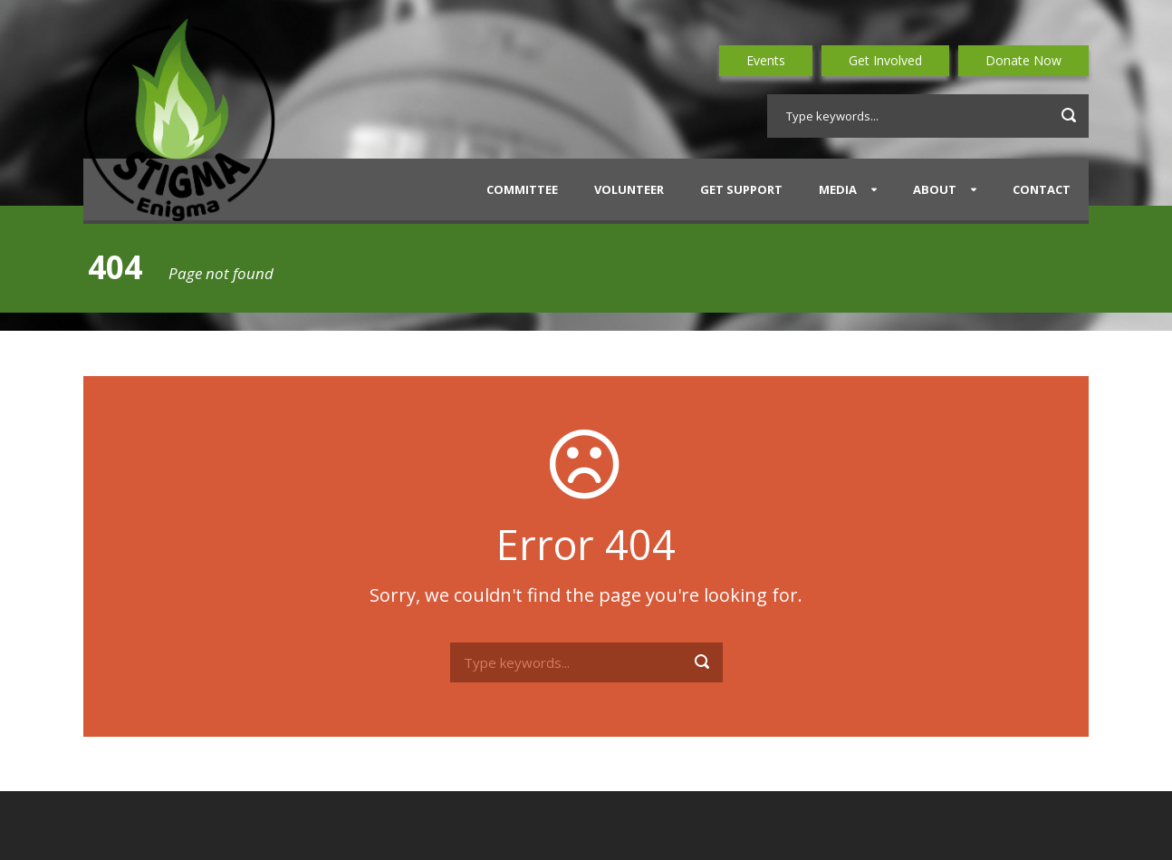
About (934, 189)
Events (765, 60)
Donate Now (1023, 60)
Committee (522, 189)
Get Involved (885, 60)
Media (838, 189)
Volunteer (629, 189)
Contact (1042, 189)
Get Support (741, 189)
